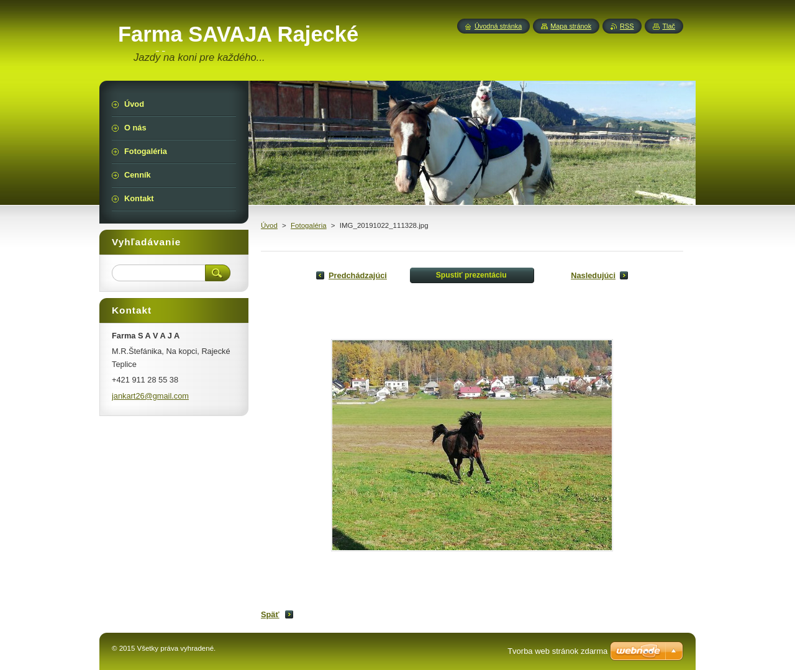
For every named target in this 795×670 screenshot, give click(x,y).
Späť (270, 614)
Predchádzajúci (358, 275)
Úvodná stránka (498, 26)
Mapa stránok (570, 26)
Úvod (269, 225)
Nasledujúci (593, 275)
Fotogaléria (309, 225)
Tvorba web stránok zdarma (557, 651)
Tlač (668, 26)
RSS (627, 26)
